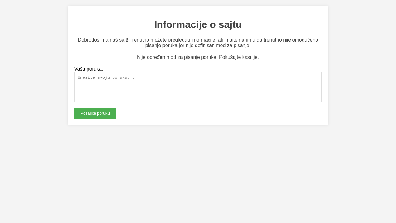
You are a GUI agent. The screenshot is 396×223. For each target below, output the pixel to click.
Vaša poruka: (88, 69)
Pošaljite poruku (95, 118)
